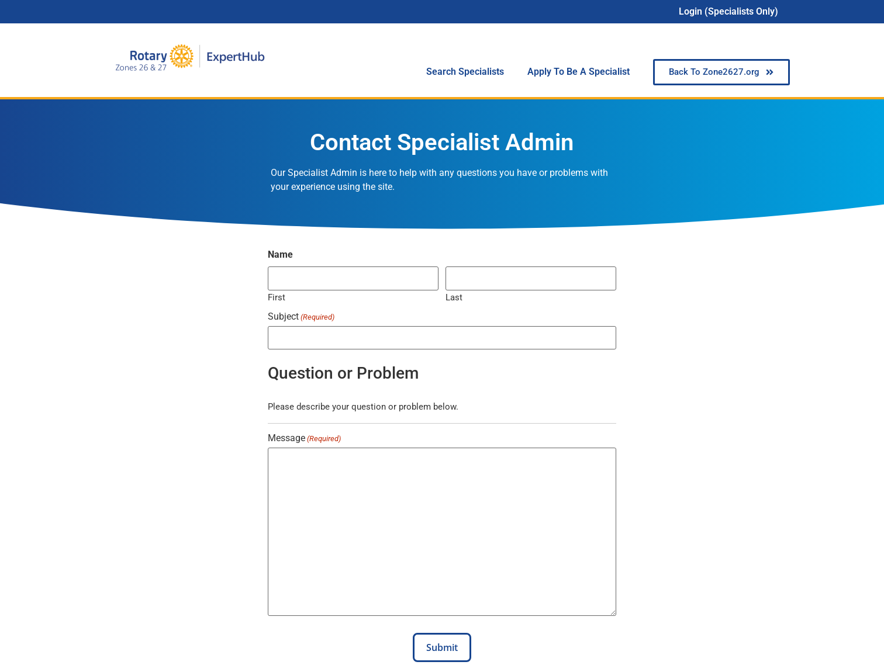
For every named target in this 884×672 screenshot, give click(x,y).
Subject (301, 316)
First (276, 297)
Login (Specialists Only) (728, 11)
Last (454, 297)
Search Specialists (465, 71)
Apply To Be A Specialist (578, 71)
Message (304, 438)
